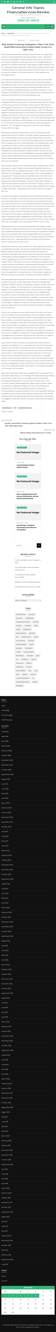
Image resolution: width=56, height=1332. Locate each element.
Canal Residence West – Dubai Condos (26, 466)
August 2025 (5, 779)
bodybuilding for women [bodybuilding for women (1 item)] (23, 622)
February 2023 (6, 912)
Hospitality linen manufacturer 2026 (27, 587)
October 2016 (6, 1245)
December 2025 (7, 760)
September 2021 (7, 993)
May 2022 (4, 955)
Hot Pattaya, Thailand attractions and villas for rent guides (26, 527)
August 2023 (5, 884)
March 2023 (5, 908)
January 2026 (6, 755)
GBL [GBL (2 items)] (17, 637)
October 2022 (6, 931)
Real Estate (10, 33)
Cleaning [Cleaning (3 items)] (18, 625)
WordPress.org (6, 720)
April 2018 (4, 1183)
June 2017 (4, 1226)
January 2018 (6, 1198)
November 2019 (6, 1098)
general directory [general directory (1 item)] (26, 637)
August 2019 (5, 1112)
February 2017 (6, 1236)
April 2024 (5, 846)
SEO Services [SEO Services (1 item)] (19, 663)
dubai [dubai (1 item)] (36, 625)
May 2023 (4, 898)
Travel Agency (47, 1325)
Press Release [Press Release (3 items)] (20, 655)
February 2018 (6, 1193)
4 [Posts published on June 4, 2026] (28, 1296)
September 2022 (7, 936)
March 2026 (5, 746)
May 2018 (4, 1179)
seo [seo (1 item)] (17, 659)
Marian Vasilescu (8, 412)
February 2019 (6, 1141)
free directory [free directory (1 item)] (27, 629)
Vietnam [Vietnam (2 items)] (35, 682)
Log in (3, 706)
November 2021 (6, 984)
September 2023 (7, 879)
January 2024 (6, 860)
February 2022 (6, 969)
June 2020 (5, 1065)
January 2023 (6, 917)
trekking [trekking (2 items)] (25, 674)
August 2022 (5, 941)
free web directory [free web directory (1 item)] (21, 633)
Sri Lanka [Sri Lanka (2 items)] (28, 667)
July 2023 (4, 889)
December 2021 (7, 979)
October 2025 (6, 770)
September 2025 (7, 774)
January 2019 (6, 1145)
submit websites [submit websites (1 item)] (20, 670)
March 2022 (5, 965)
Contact (4, 1281)
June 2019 (4, 1122)
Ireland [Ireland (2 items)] (31, 644)
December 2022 (7, 922)
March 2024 (5, 851)
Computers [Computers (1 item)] (28, 625)
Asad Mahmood (6, 408)
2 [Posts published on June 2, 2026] (12, 1296)
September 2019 (7, 1107)
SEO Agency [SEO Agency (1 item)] (24, 659)
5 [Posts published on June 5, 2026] (35, 1296)
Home (3, 33)
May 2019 (4, 1126)
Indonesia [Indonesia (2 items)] (31, 640)
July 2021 (4, 1003)
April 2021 (4, 1017)
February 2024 (6, 855)
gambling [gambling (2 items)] (32, 633)
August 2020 (5, 1055)
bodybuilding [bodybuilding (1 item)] (29, 618)
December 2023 (7, 865)
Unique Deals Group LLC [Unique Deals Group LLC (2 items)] (22, 678)
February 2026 (6, 751)
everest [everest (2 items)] (18, 629)
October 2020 (6, 1046)
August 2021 (5, 998)
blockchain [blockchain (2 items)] (19, 618)
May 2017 (4, 1231)
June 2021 (4, 1007)
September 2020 (7, 1050)
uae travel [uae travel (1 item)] (33, 674)
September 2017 (7, 1212)
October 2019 (6, 1103)
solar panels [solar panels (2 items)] (19, 667)
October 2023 (6, 874)
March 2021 (5, 1022)
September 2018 (7, 1164)
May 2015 (4, 1250)
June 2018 (4, 1174)
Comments (6, 715)
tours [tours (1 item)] (35, 670)
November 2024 (7, 822)
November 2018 (6, 1155)
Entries (5, 710)
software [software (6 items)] (28, 663)
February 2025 (6, 808)
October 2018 (6, 1160)
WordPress (35, 1327)
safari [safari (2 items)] (37, 655)
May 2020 (4, 1069)
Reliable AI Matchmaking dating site (27, 582)
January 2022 (6, 974)
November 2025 (7, 765)
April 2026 (4, 741)
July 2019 (4, 1117)
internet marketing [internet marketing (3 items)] (21, 644)
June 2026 (5, 732)
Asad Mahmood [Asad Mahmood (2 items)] (20, 614)
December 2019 (7, 1093)
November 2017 (6, 1202)
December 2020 (7, 1036)
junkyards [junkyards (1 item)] (19, 648)
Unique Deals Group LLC (25, 408)
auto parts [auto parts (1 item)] (31, 614)
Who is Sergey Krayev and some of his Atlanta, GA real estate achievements (27, 496)
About (3, 1276)
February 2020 (6, 1084)
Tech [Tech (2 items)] (29, 670)
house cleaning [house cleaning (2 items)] (20, 640)
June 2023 (5, 893)
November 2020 (7, 1041)
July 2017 (4, 1222)
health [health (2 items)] (36, 637)
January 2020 (6, 1088)
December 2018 (7, 1150)
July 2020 (4, 1060)
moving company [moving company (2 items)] (29, 652)
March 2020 (5, 1079)
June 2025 (5, 789)
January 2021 (6, 1031)
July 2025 (4, 784)
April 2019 (4, 1131)
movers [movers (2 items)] (18, 652)
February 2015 (6, 1255)
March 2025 (5, 803)
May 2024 (4, 841)
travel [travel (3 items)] (17, 674)
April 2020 (4, 1074)
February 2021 (6, 1027)
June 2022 (5, 950)
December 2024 (7, 817)
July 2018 (4, 1169)
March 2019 (5, 1136)
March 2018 (5, 1188)
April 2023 (4, 903)
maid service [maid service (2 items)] (28, 648)
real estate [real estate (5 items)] (30, 655)
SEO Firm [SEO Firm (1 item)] (33, 659)
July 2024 (4, 831)
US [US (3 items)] (33, 678)
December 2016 (7, 1241)
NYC (15, 408)
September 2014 (7, 1260)
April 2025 (4, 798)
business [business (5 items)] (35, 622)
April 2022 (4, 960)
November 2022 (7, 927)
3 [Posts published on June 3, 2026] (20, 1296)
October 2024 (6, 827)
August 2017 (5, 1217)
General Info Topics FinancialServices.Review (28, 1325)
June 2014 (4, 1264)
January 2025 (6, 812)
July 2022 (4, 946)
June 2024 (5, 836)
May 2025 (4, 793)
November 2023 (7, 870)
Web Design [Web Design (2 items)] (19, 685)
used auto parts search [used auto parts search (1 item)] (22, 682)
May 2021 (4, 1012)
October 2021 (6, 988)
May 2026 (4, 736)
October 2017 (6, 1207)
